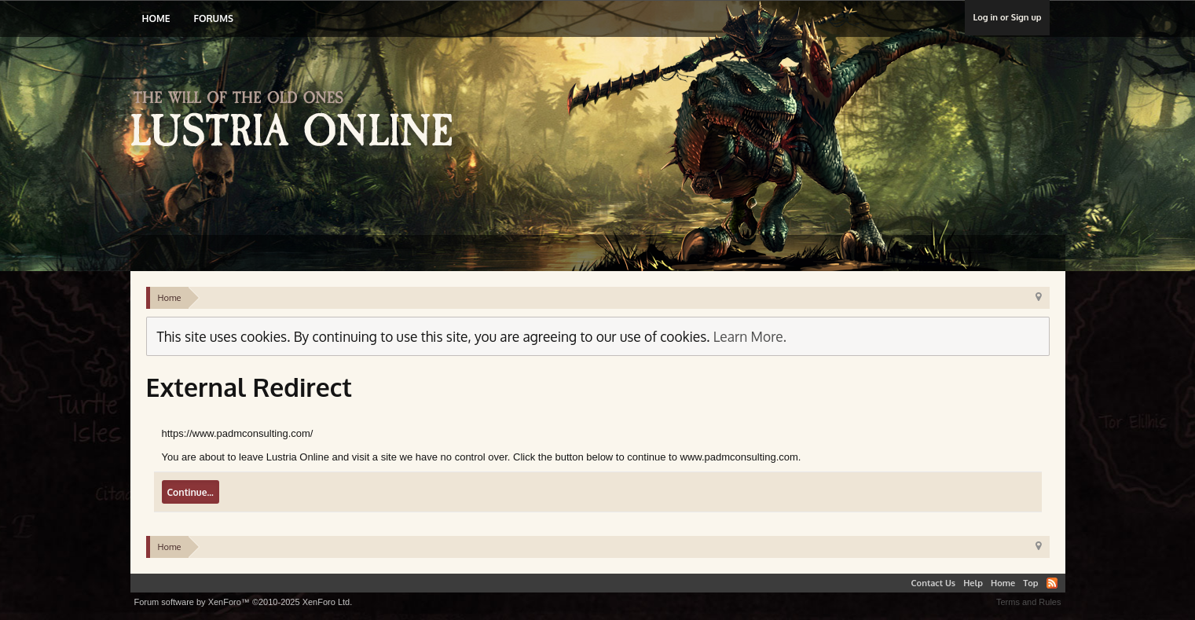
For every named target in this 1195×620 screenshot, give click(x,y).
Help (973, 583)
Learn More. (749, 336)
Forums (213, 18)
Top (1030, 583)
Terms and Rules (1028, 602)
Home (156, 18)
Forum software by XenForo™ (243, 602)
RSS (1052, 583)
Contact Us (933, 583)
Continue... (190, 492)
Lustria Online (297, 121)
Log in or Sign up (1007, 17)
